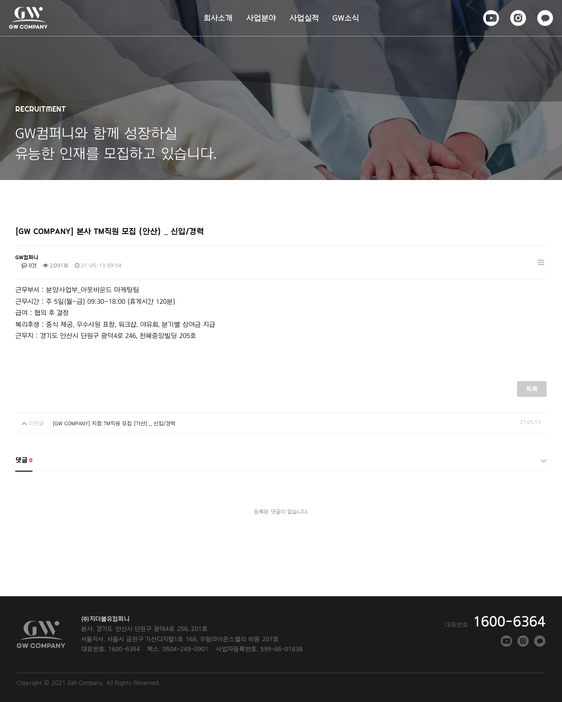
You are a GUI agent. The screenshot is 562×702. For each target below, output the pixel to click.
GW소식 (345, 18)
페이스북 (490, 16)
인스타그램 (517, 16)
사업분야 (261, 18)
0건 (29, 265)
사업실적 (304, 18)
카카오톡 (544, 16)
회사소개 (218, 18)
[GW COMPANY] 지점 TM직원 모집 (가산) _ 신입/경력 (114, 423)
